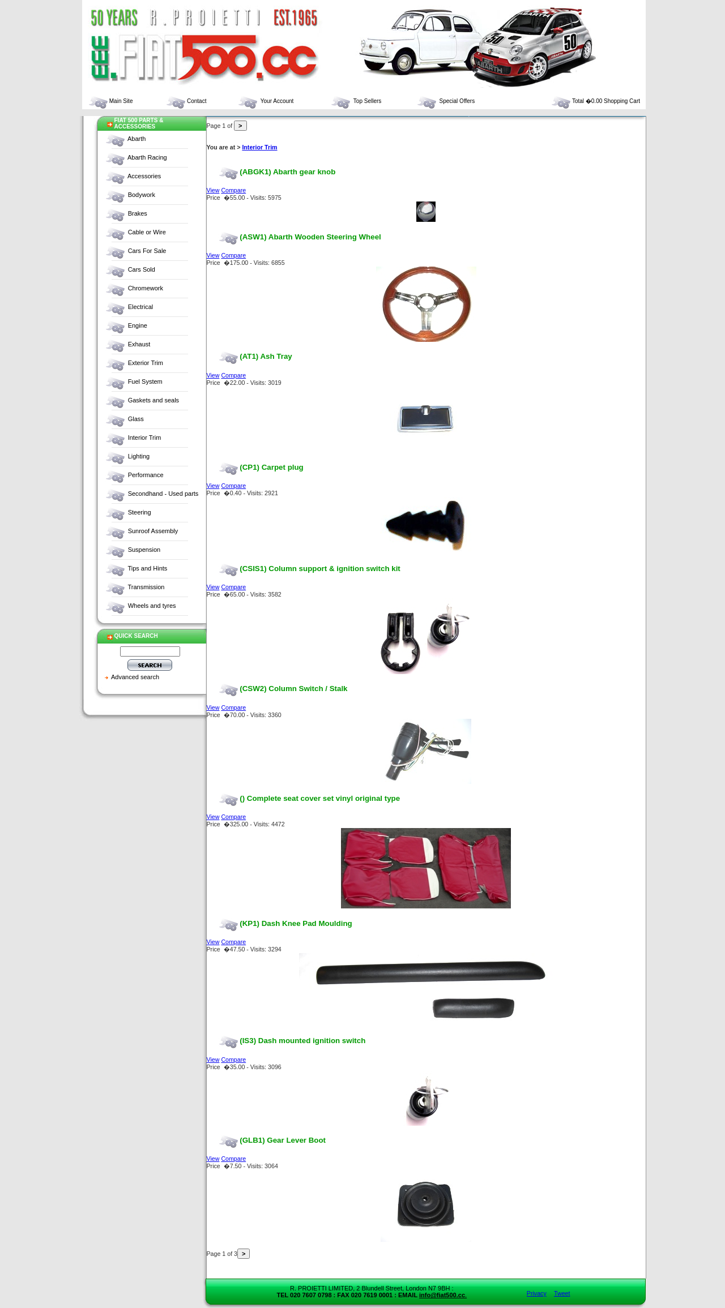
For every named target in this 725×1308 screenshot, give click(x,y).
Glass (136, 418)
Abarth (136, 138)
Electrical (140, 306)
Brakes (137, 213)
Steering (139, 512)
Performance (146, 474)
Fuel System (145, 381)
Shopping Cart (622, 101)
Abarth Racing (147, 157)
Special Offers (445, 101)
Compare (233, 190)
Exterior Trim (145, 362)
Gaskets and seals (154, 400)
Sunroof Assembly (153, 531)
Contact (185, 101)
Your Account (265, 101)
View (213, 190)
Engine (137, 325)
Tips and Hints (147, 568)
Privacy (537, 1293)
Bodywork (141, 194)
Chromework (145, 288)
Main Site (110, 101)
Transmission (145, 587)
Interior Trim (144, 437)
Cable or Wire (147, 232)
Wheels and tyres (152, 605)
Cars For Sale (147, 250)
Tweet (562, 1293)
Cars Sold (141, 269)
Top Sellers (355, 101)
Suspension (144, 549)
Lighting (139, 456)
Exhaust (139, 344)
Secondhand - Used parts (163, 493)
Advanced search (135, 677)
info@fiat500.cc (442, 1295)
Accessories (144, 176)
